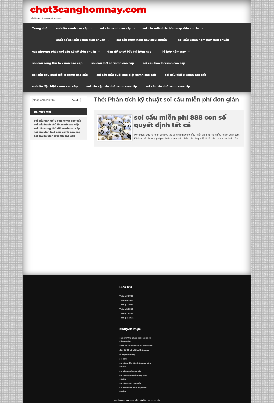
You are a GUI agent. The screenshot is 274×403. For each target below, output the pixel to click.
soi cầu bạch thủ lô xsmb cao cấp (56, 124)
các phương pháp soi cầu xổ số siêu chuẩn (64, 51)
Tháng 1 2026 (126, 313)
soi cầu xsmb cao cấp (72, 28)
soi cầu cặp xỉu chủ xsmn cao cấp (111, 86)
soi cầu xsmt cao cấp (115, 28)
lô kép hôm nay (174, 51)
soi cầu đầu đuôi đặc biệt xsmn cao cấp (126, 75)
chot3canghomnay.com (89, 9)
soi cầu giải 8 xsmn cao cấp (185, 75)
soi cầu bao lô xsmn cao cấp (164, 63)
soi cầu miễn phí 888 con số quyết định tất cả (180, 121)
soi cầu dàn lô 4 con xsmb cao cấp (57, 132)
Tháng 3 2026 (126, 305)
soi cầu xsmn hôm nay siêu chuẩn (203, 40)
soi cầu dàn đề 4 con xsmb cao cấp (57, 120)
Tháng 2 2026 (126, 309)
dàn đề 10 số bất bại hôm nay (129, 51)
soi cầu (123, 359)
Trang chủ (39, 28)
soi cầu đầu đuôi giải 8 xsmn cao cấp (60, 75)
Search (75, 100)
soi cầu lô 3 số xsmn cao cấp (112, 63)
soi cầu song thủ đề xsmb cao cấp (57, 128)
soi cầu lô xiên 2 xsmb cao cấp (54, 135)
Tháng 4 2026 (126, 300)
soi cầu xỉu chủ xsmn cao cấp (168, 86)
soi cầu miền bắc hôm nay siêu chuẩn (170, 28)
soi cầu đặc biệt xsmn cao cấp (55, 86)
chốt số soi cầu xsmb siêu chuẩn (80, 40)
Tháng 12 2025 (126, 318)
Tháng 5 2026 (126, 296)
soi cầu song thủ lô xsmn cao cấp (57, 63)
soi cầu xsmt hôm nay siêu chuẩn (141, 40)
